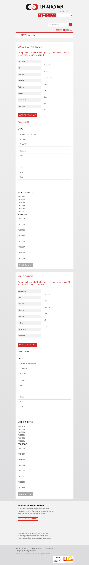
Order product (27, 115)
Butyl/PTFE (24, 144)
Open (22, 156)
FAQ (17, 548)
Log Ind (65, 11)
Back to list (25, 265)
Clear (21, 177)
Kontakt (24, 548)
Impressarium (49, 548)
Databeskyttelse (36, 548)
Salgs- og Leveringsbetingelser (26, 551)
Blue (21, 172)
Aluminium (23, 139)
